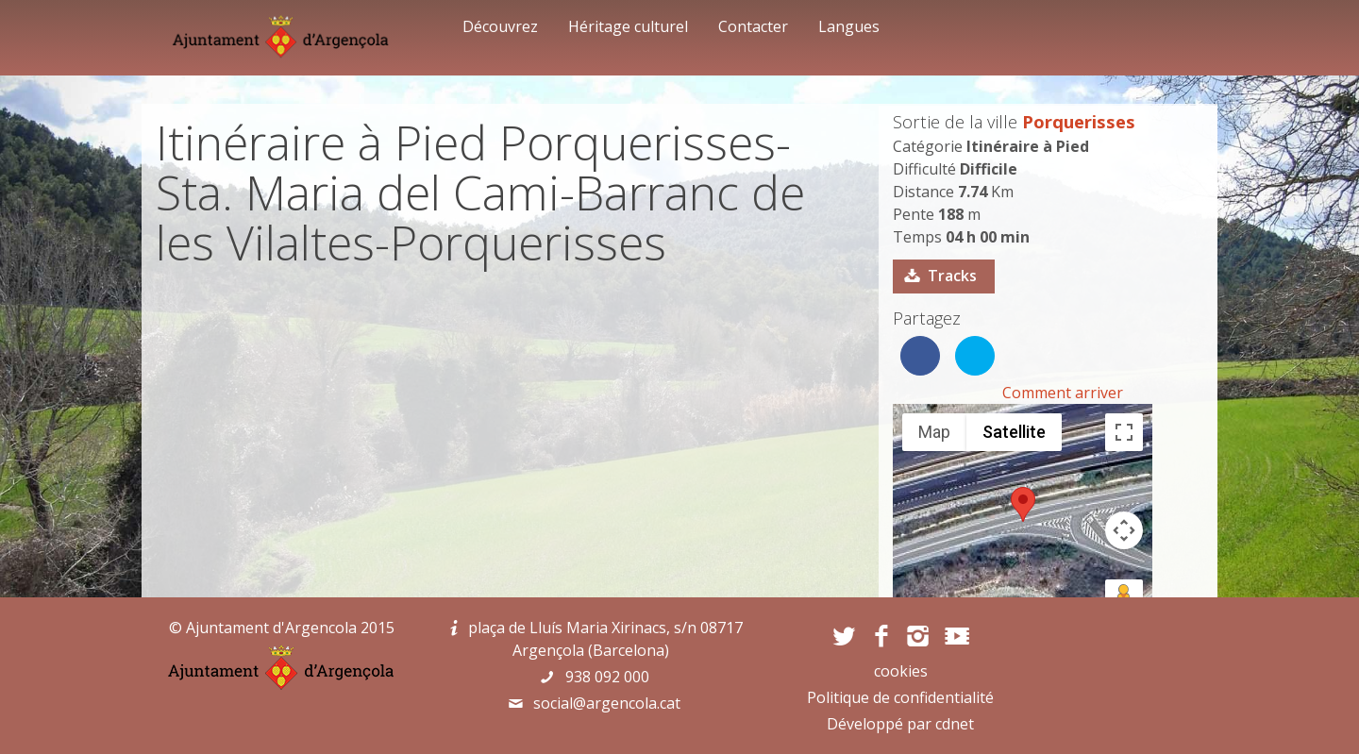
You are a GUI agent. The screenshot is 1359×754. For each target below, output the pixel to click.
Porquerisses (1078, 121)
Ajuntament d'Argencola (271, 627)
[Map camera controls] (1124, 530)
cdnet (954, 723)
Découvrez (500, 26)
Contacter (753, 26)
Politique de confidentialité (900, 697)
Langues (849, 26)
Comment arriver (1062, 392)
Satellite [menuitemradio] (1014, 432)
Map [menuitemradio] (934, 432)
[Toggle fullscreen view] (1124, 432)
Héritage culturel (628, 26)
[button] (1023, 504)
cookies (901, 671)
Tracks (952, 275)
